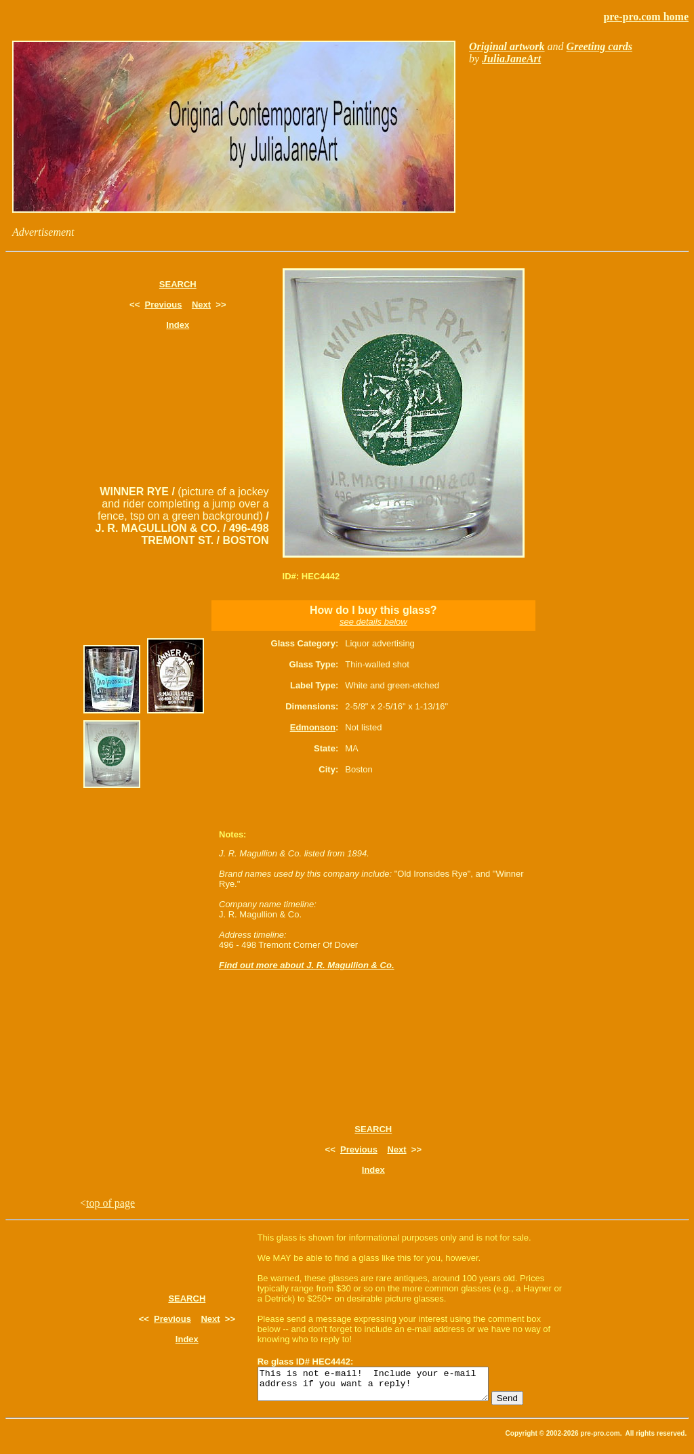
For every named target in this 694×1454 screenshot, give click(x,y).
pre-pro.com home (646, 16)
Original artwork (507, 46)
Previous (163, 304)
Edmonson (312, 727)
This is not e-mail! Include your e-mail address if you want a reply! (387, 1387)
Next (201, 304)
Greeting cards (599, 46)
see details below (373, 622)
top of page (110, 1203)
